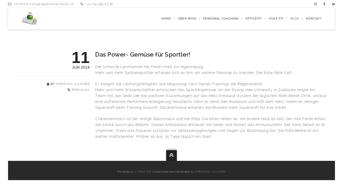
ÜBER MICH (187, 18)
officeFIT (253, 18)
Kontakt (314, 18)
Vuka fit (276, 18)
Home (166, 18)
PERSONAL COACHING (221, 18)
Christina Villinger (73, 84)
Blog (294, 18)
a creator (143, 171)
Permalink (81, 90)
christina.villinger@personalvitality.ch (44, 4)
